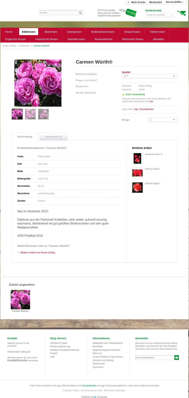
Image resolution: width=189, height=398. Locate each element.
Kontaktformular (17, 360)
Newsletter (98, 346)
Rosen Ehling (9, 46)
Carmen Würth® (20, 311)
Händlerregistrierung (60, 346)
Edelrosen (25, 46)
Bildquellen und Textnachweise (108, 343)
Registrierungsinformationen (106, 350)
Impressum (98, 367)
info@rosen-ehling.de (18, 351)
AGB (52, 357)
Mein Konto (138, 2)
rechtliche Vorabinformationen (64, 350)
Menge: (126, 120)
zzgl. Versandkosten (144, 109)
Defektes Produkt (58, 343)
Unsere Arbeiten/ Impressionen (108, 357)
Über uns (97, 353)
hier (151, 101)
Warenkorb (181, 13)
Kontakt (54, 353)
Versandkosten (89, 385)
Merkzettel (155, 2)
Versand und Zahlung (103, 360)
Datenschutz (99, 363)
